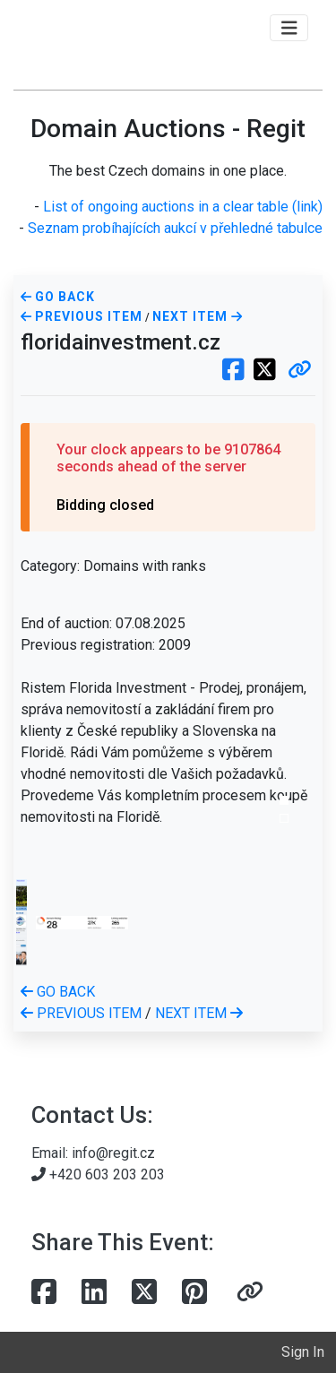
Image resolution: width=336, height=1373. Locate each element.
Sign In (302, 1351)
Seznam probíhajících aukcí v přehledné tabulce (175, 228)
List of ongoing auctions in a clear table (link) (183, 206)
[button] (299, 371)
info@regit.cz (113, 1152)
